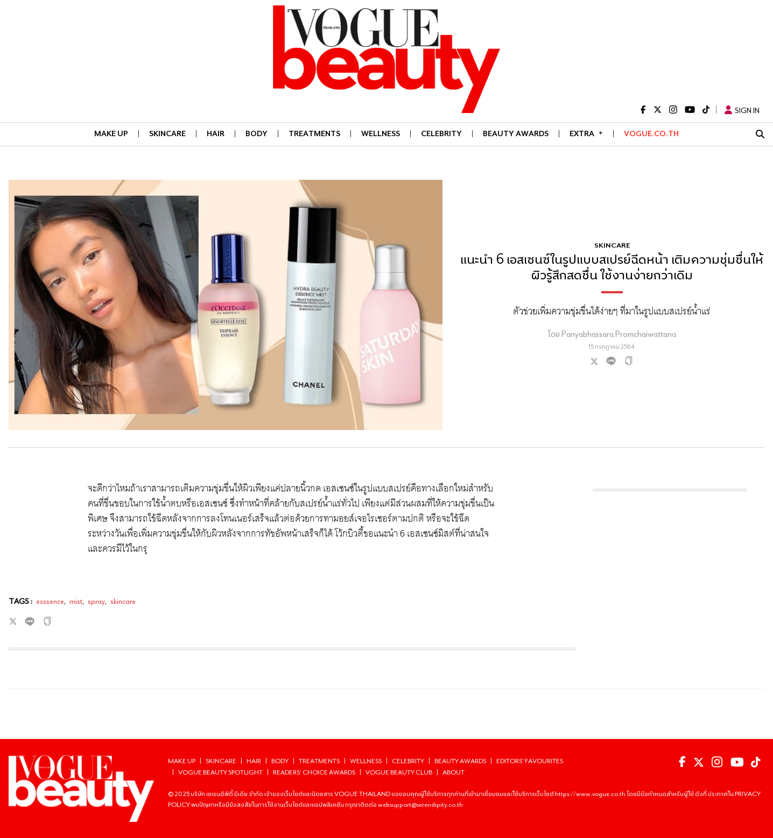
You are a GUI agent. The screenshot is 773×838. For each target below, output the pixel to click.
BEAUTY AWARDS (516, 133)
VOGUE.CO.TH (651, 133)
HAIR (215, 133)
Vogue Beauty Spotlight (220, 772)
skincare (123, 601)
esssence (50, 601)
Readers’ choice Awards (314, 772)
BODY (256, 133)
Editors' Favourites (529, 761)
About (453, 772)
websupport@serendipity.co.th (420, 804)
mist (75, 601)
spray (96, 601)
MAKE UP (111, 133)
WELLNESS (380, 133)
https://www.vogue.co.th (591, 794)
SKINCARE (167, 133)
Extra (586, 133)
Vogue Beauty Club (399, 772)
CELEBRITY (441, 133)
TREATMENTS (314, 133)
